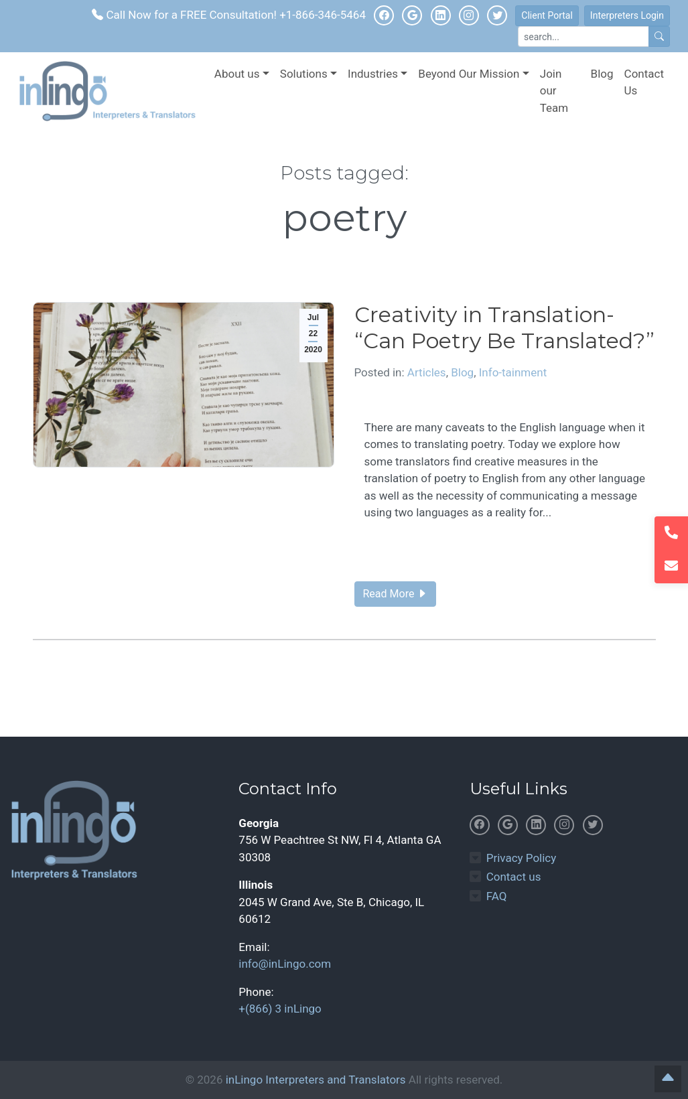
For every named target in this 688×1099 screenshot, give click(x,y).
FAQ (496, 896)
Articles (426, 372)
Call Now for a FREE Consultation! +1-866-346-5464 (229, 14)
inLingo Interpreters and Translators (316, 1079)
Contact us (513, 876)
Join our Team (554, 91)
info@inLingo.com (284, 963)
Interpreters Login (627, 15)
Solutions (304, 73)
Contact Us (644, 82)
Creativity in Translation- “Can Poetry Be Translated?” (504, 327)
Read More (395, 593)
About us (237, 73)
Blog (602, 73)
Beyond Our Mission (468, 73)
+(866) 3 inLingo (279, 1008)
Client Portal (547, 15)
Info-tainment (513, 372)
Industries (373, 73)
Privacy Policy (521, 858)
